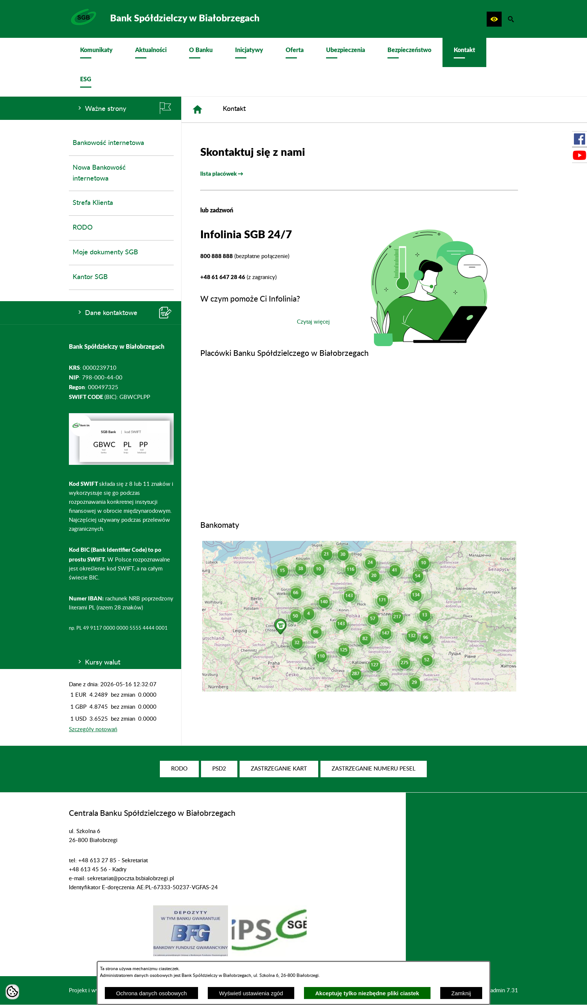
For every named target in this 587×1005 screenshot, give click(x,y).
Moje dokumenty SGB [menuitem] (105, 252)
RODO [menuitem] (82, 227)
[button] (494, 19)
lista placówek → (221, 173)
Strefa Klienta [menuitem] (93, 203)
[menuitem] (96, 52)
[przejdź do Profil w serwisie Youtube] (579, 155)
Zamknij (461, 993)
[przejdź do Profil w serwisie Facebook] (579, 138)
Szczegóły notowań (93, 729)
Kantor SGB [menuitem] (90, 277)
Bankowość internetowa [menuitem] (108, 143)
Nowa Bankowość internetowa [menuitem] (99, 173)
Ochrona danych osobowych (151, 993)
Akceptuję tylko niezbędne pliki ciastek (367, 993)
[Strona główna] (197, 109)
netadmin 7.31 (500, 990)
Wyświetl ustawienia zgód (251, 993)
